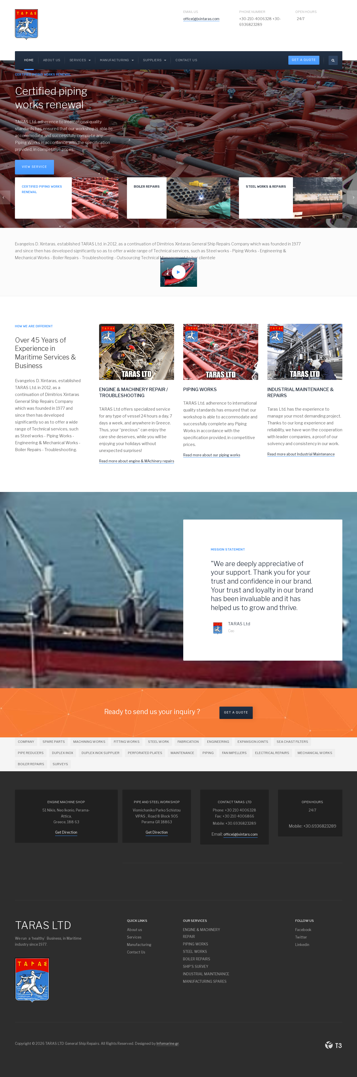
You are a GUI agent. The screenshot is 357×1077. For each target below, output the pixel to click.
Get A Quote (304, 60)
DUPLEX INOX (62, 753)
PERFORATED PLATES (145, 753)
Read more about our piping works (211, 455)
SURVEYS (60, 764)
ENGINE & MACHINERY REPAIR (201, 933)
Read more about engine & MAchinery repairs (136, 461)
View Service (34, 167)
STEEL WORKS (195, 951)
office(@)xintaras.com (201, 19)
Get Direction (66, 832)
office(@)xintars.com (240, 834)
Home (29, 60)
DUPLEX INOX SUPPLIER (100, 753)
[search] (333, 60)
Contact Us (186, 60)
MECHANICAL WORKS (315, 753)
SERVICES (80, 60)
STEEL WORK (158, 742)
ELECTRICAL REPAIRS (272, 753)
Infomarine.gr (168, 1043)
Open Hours (306, 12)
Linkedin (302, 945)
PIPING (208, 753)
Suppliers (154, 60)
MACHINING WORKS (89, 742)
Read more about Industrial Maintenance (301, 454)
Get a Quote (236, 712)
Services (134, 937)
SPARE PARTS (54, 742)
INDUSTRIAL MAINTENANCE (206, 974)
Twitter (301, 937)
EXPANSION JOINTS (253, 742)
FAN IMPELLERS (234, 753)
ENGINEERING (218, 742)
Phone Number (252, 12)
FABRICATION (188, 742)
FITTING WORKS (127, 742)
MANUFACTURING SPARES (205, 981)
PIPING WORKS (195, 944)
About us (51, 60)
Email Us (190, 12)
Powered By (333, 1045)
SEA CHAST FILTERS (292, 742)
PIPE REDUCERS (31, 753)
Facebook (303, 930)
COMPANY (26, 742)
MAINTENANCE (182, 753)
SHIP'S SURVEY (195, 966)
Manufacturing (117, 60)
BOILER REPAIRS (31, 764)
